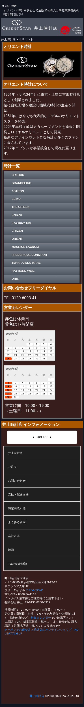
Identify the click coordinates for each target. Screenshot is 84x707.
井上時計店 (15, 453)
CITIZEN (17, 230)
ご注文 (12, 467)
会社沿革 (14, 536)
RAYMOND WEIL (23, 270)
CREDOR (18, 175)
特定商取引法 (17, 508)
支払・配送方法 (18, 494)
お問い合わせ (17, 480)
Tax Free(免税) (17, 563)
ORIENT (17, 239)
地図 (11, 550)
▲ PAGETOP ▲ (42, 437)
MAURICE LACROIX (25, 247)
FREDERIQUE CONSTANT (29, 255)
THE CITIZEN (21, 207)
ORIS (15, 278)
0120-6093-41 (34, 590)
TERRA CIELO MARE (26, 262)
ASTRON (18, 191)
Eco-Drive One (22, 223)
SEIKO (16, 199)
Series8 (17, 215)
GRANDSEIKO (21, 183)
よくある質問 (17, 522)
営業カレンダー (41, 617)
